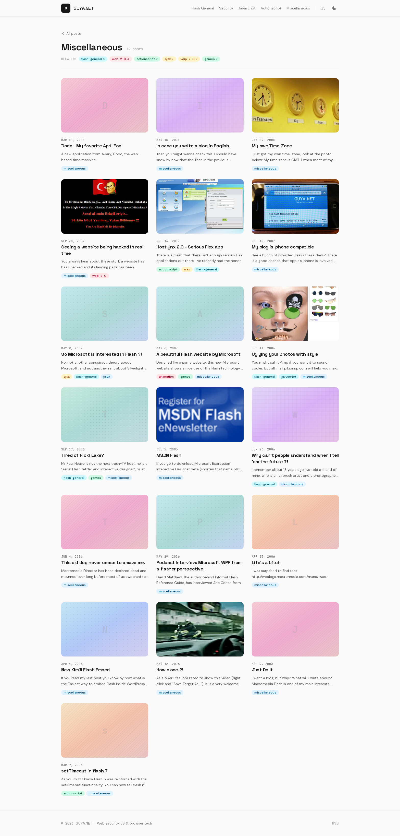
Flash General (203, 8)
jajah (106, 377)
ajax (169, 59)
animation (166, 377)
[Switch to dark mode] (334, 8)
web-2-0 (120, 59)
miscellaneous (75, 168)
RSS (335, 823)
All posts (71, 33)
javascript (288, 377)
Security (226, 8)
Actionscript (271, 8)
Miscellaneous (298, 8)
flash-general (93, 59)
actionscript (147, 59)
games (211, 59)
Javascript (247, 8)
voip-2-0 (189, 59)
